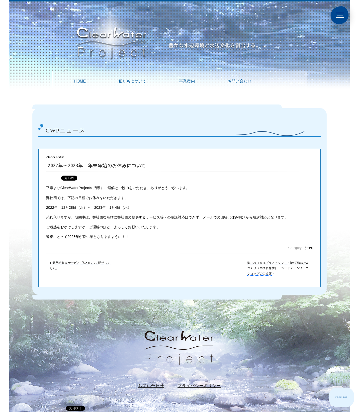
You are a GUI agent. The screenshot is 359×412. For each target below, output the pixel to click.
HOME (80, 81)
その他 (308, 248)
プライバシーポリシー (199, 386)
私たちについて (132, 81)
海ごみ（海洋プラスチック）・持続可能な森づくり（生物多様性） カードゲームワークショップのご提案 (277, 268)
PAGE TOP (341, 397)
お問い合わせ (240, 81)
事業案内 (187, 81)
